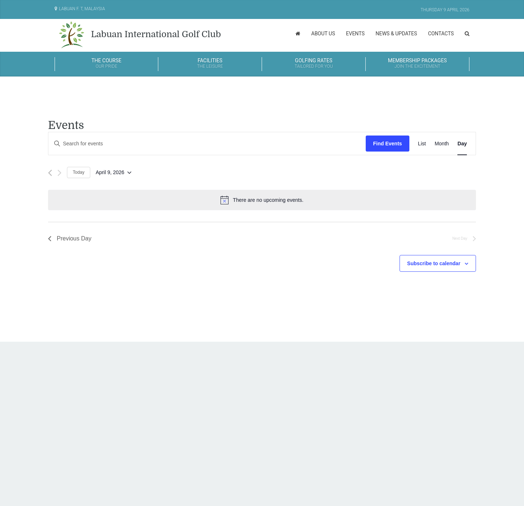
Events (355, 33)
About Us (323, 33)
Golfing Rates (313, 64)
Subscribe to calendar (433, 263)
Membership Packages (417, 64)
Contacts (441, 33)
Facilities (210, 64)
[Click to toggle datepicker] (113, 172)
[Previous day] (50, 172)
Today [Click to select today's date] (78, 172)
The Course (106, 64)
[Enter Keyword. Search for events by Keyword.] (207, 143)
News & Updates (396, 33)
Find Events (387, 143)
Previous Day (69, 238)
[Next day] (59, 172)
